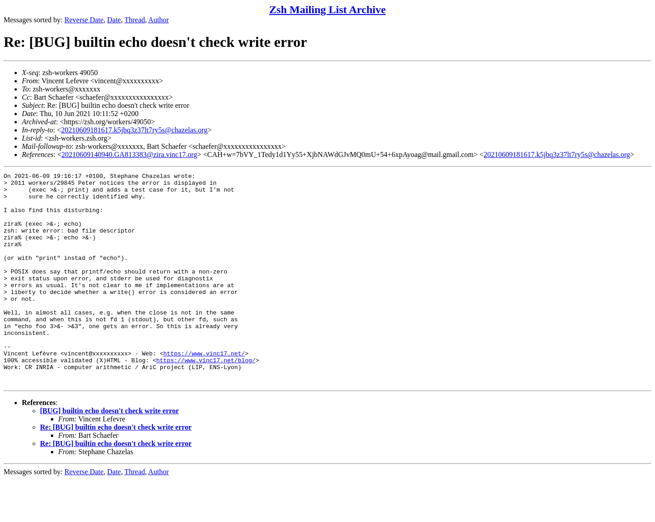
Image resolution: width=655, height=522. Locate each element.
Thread (134, 20)
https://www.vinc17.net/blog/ (205, 398)
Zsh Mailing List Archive (327, 9)
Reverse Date (84, 20)
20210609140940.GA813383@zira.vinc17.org (129, 154)
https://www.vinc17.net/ (204, 390)
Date (114, 20)
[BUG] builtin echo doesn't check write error (109, 453)
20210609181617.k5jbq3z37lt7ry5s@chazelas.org (134, 130)
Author (158, 20)
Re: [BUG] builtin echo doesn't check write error (115, 469)
